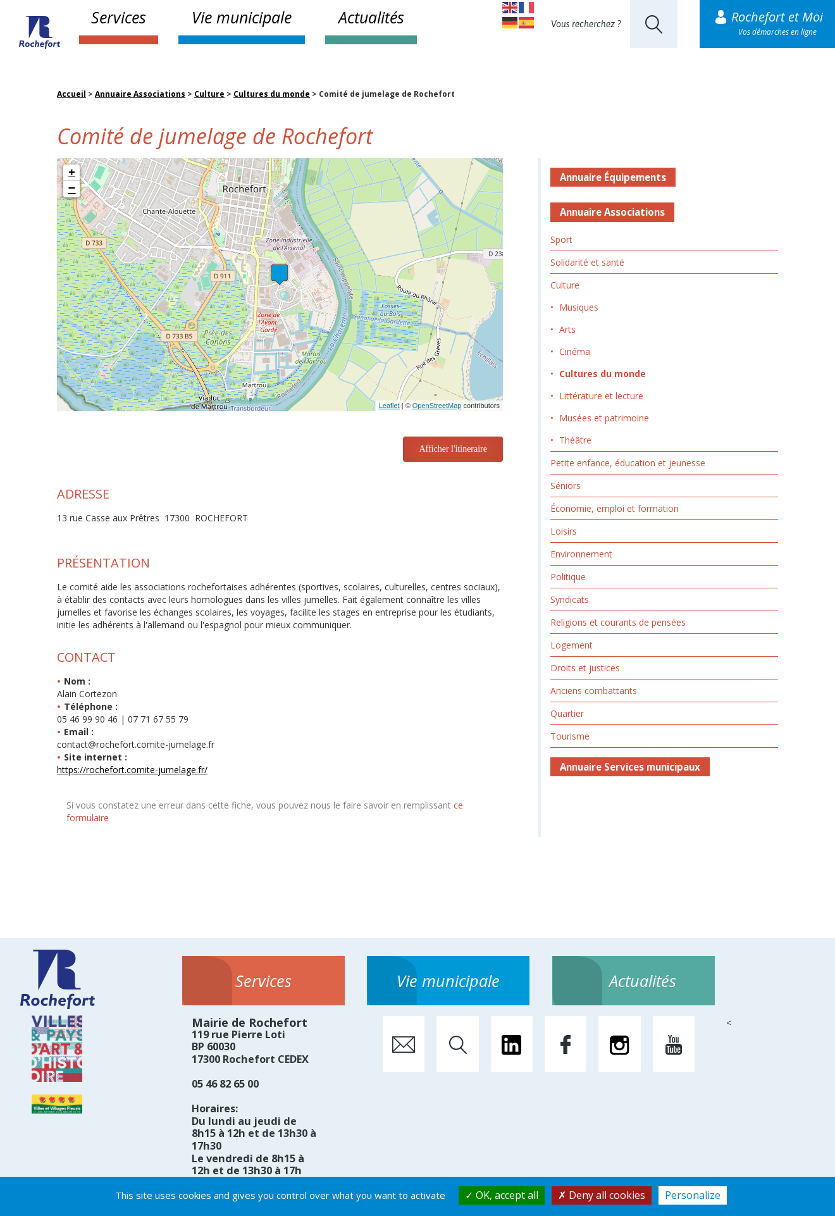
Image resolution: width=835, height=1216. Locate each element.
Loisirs (563, 531)
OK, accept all (501, 1195)
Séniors (565, 486)
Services (118, 17)
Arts (567, 329)
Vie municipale (242, 17)
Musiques (578, 307)
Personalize (693, 1195)
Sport (561, 239)
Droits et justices (585, 668)
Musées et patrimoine (604, 418)
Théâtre (575, 440)
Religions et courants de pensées (618, 622)
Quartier (567, 713)
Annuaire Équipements (613, 177)
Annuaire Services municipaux (630, 766)
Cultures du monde (271, 94)
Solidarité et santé (587, 262)
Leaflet (389, 405)
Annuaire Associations (140, 94)
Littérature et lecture (601, 396)
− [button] (72, 189)
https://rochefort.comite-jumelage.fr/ (132, 770)
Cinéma (574, 351)
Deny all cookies (601, 1195)
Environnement (581, 554)
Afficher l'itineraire (453, 449)
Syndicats (569, 599)
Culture (209, 94)
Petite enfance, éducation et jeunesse (627, 463)
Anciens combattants (593, 691)
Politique (568, 577)
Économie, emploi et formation (614, 508)
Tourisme (570, 736)
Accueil (71, 94)
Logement (571, 645)
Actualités (371, 17)
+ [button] (71, 172)
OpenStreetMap (437, 405)
